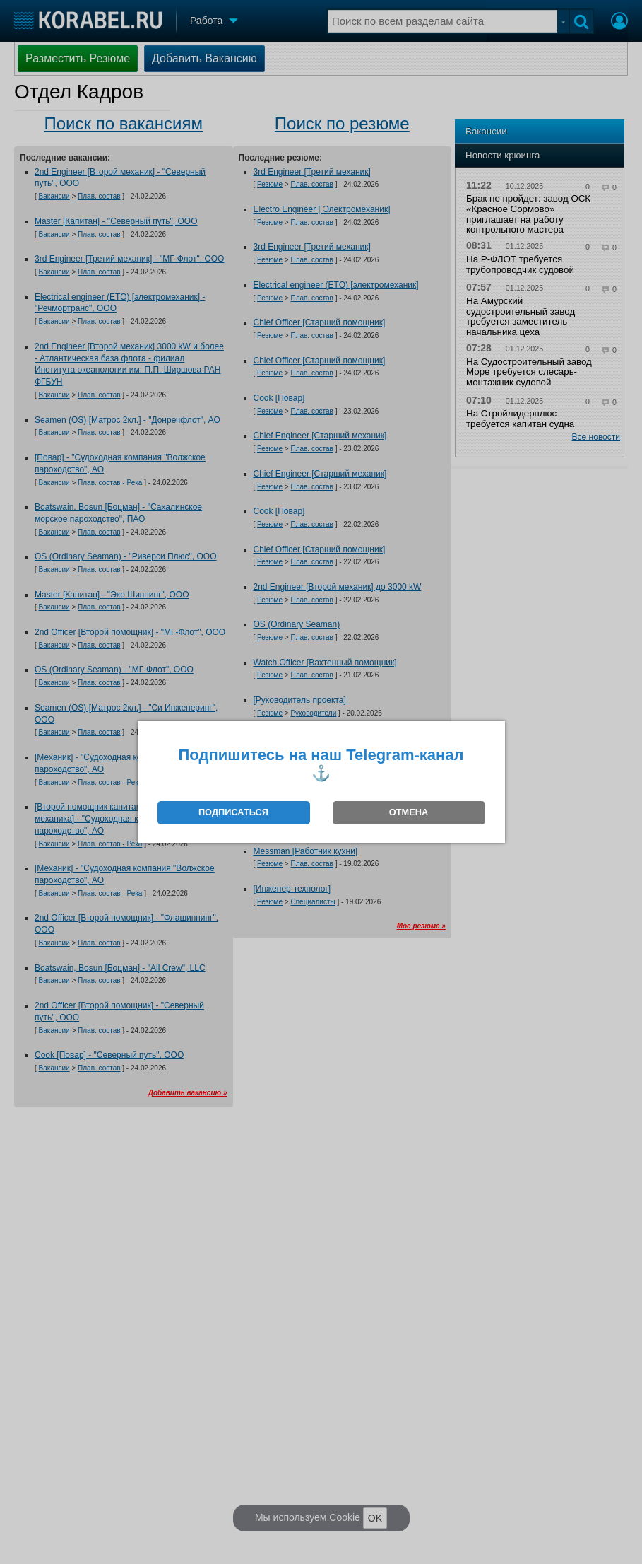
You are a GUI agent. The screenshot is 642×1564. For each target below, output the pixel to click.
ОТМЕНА (408, 812)
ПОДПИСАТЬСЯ (233, 812)
